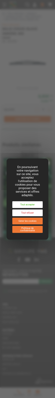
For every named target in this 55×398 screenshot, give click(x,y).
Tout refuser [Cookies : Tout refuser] (27, 212)
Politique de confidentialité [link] (27, 229)
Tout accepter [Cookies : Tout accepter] (27, 204)
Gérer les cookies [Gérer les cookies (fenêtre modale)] (27, 221)
